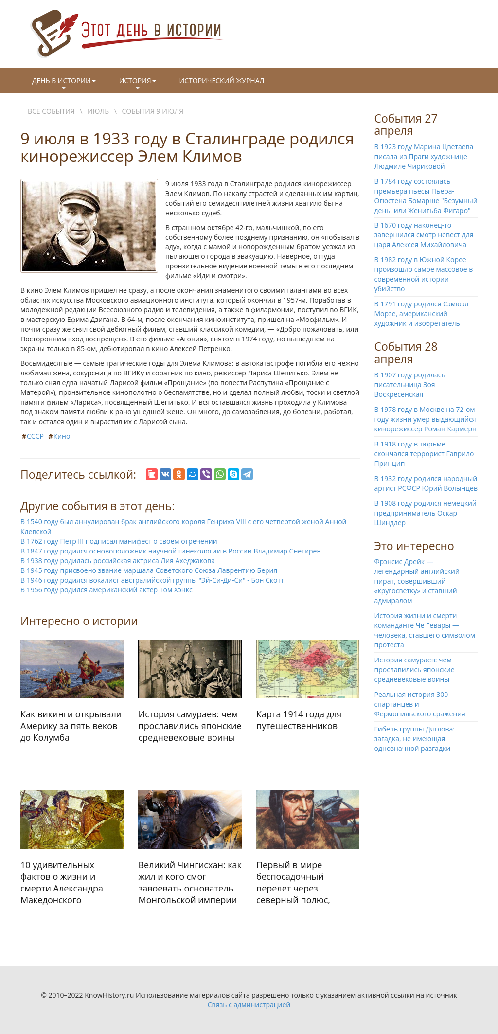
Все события (51, 111)
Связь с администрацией (249, 1004)
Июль (98, 111)
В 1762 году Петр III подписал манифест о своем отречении (118, 541)
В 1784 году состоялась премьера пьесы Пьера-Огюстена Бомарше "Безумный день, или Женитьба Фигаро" (426, 196)
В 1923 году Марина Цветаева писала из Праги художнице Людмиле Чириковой (424, 156)
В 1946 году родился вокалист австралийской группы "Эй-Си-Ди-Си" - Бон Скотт (152, 580)
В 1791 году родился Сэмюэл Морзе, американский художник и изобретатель (421, 313)
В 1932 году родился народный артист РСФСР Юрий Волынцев (426, 483)
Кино (62, 436)
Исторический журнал (222, 80)
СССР (35, 436)
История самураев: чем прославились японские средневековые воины (414, 669)
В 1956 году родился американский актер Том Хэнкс (106, 589)
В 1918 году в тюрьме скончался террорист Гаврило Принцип (424, 453)
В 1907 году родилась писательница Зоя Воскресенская (409, 384)
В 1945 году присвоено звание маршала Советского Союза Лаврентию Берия (148, 570)
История (137, 84)
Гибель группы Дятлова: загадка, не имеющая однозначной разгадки (414, 738)
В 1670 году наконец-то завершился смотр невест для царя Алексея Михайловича (424, 234)
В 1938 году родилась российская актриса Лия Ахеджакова (117, 560)
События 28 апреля (406, 352)
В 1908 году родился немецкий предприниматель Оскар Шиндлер (425, 513)
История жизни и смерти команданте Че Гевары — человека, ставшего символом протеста (425, 630)
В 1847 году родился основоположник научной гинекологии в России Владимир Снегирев (170, 550)
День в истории (64, 84)
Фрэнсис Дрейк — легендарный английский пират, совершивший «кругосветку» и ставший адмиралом (417, 581)
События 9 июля (153, 111)
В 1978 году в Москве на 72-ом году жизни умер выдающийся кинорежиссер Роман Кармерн (425, 419)
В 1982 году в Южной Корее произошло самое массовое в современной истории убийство (423, 274)
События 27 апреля (406, 124)
